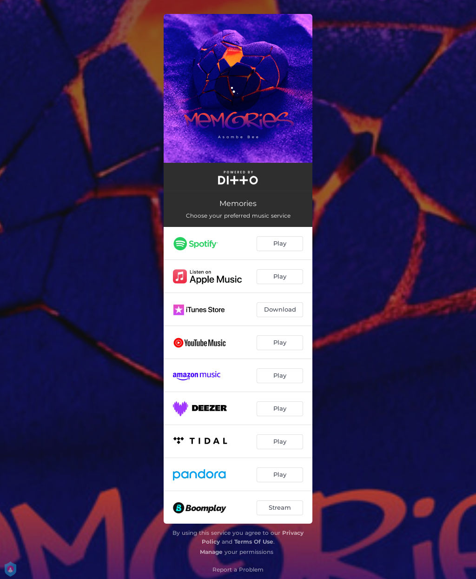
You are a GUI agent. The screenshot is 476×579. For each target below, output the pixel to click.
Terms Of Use (253, 541)
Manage (211, 551)
